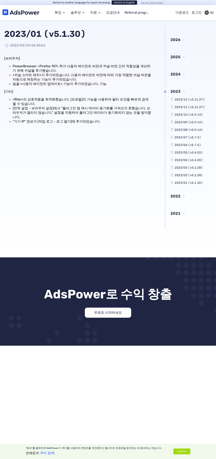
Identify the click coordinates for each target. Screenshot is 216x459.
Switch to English (124, 2)
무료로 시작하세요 (108, 313)
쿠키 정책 (47, 453)
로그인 (197, 13)
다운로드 (182, 13)
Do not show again (152, 2)
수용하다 (182, 451)
